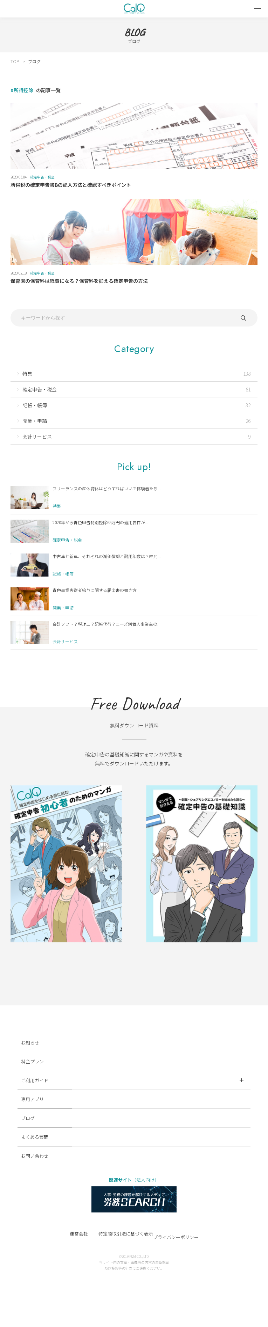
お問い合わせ (34, 1155)
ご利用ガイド (132, 1080)
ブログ (34, 61)
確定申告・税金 (42, 176)
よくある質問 (34, 1137)
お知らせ (30, 1042)
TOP (15, 61)
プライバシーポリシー (176, 1237)
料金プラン (32, 1061)
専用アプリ (32, 1099)
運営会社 (79, 1233)
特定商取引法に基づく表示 (125, 1233)
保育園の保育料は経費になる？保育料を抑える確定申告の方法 (79, 280)
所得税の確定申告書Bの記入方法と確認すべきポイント (71, 184)
